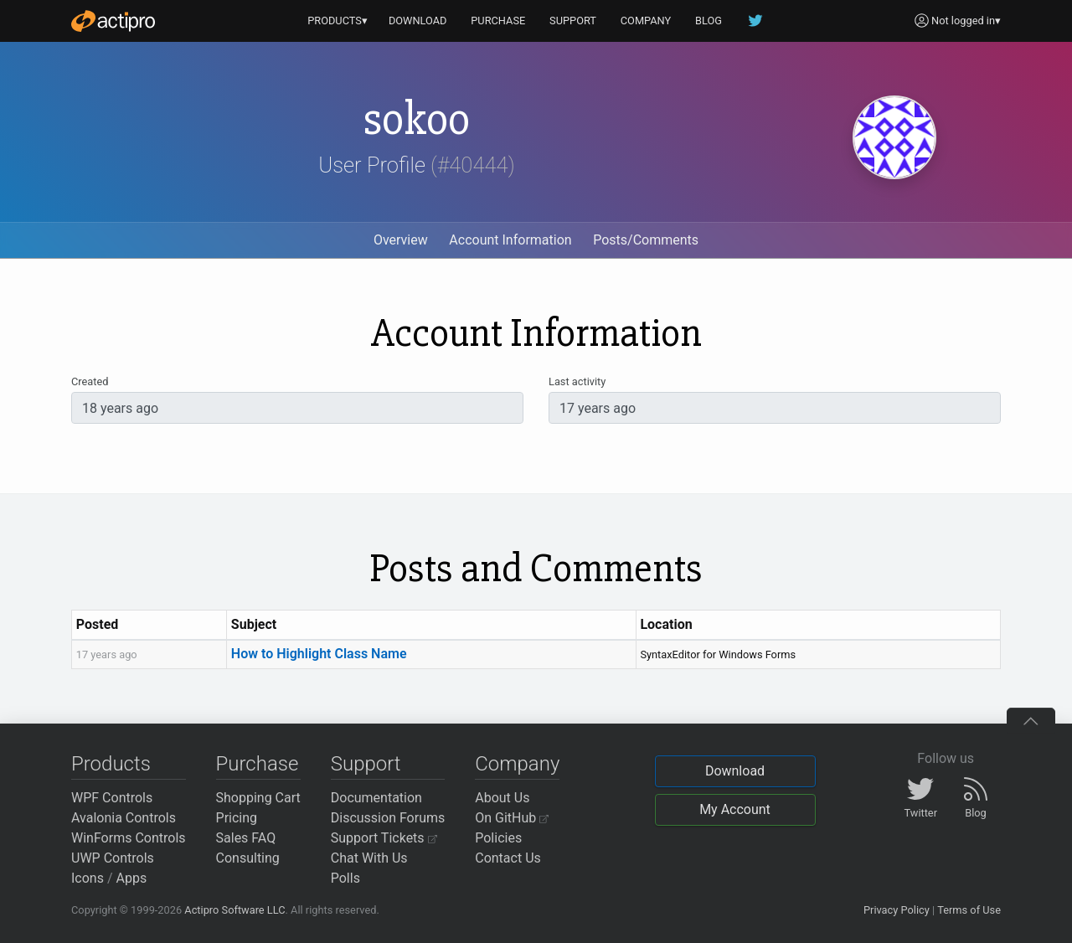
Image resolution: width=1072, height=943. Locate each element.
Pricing (237, 818)
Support (366, 764)
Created (89, 381)
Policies (498, 838)
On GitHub (512, 818)
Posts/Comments (645, 240)
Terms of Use (969, 910)
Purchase (257, 764)
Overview (401, 240)
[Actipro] (113, 21)
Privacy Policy (896, 910)
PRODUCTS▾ (337, 20)
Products (111, 764)
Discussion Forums (388, 818)
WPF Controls (111, 798)
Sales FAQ (246, 838)
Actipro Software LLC (234, 910)
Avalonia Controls (123, 818)
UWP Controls (112, 858)
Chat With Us (369, 858)
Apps (131, 878)
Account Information (510, 240)
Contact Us (508, 858)
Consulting (248, 858)
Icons (87, 878)
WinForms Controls (128, 838)
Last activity (577, 381)
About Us (502, 798)
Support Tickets (384, 838)
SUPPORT (572, 20)
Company (517, 764)
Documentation (376, 798)
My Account (734, 809)
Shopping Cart (258, 798)
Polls (345, 878)
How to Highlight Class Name (319, 654)
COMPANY (646, 20)
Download (735, 771)
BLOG (708, 20)
